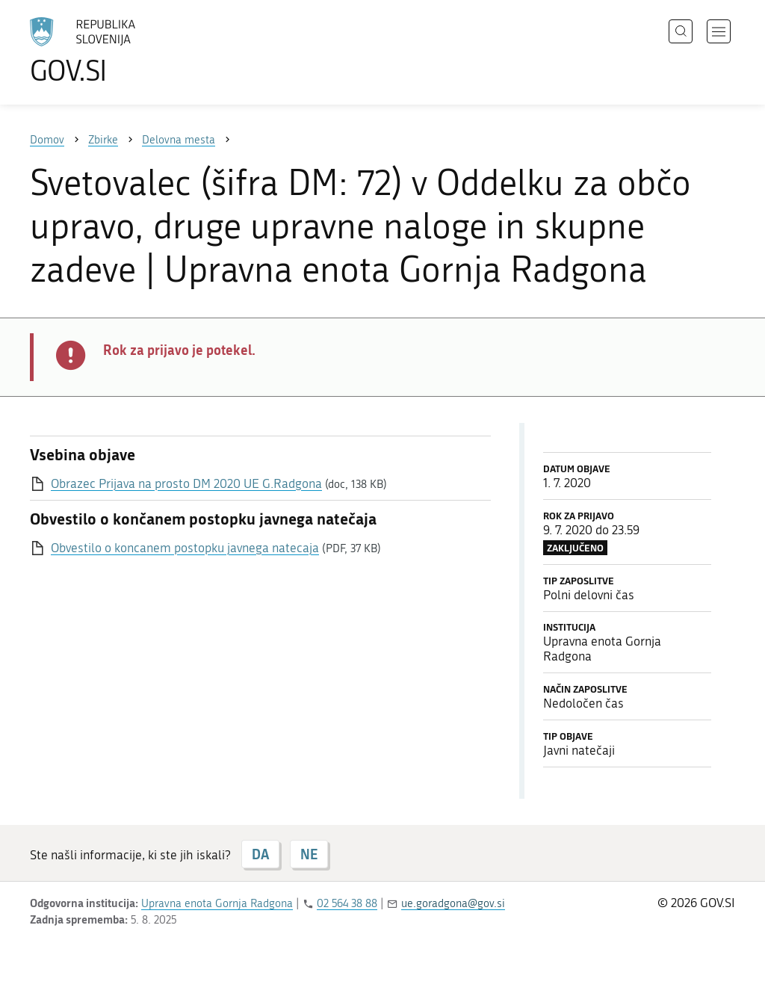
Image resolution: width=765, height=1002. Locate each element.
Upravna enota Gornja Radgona (217, 903)
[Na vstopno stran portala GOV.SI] (124, 50)
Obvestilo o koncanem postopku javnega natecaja (185, 547)
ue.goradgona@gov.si (453, 903)
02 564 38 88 (347, 903)
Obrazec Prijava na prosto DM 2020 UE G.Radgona (186, 483)
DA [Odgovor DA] (260, 854)
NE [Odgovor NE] (309, 854)
